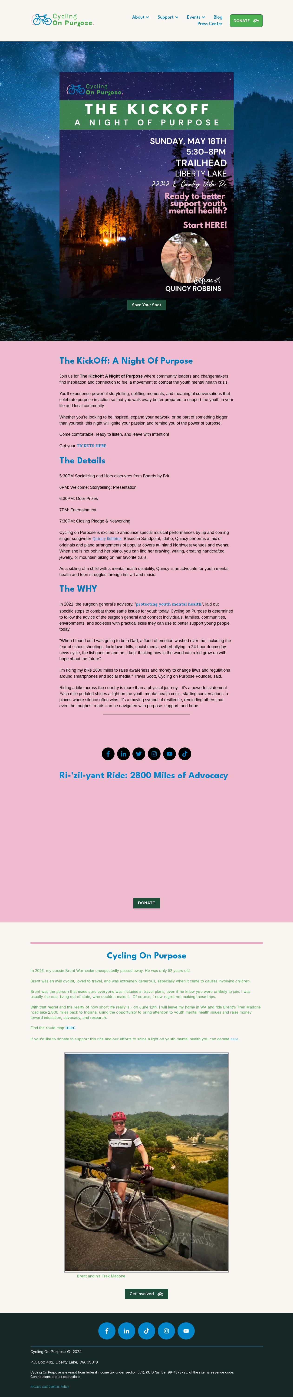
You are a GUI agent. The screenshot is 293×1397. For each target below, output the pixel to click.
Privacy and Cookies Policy (49, 1387)
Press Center (210, 24)
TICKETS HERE (91, 446)
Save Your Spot (146, 305)
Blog (218, 17)
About (138, 17)
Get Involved (146, 1294)
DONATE (246, 20)
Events (193, 17)
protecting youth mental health (168, 604)
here (234, 1039)
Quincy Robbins (107, 539)
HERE (70, 1028)
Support (166, 17)
